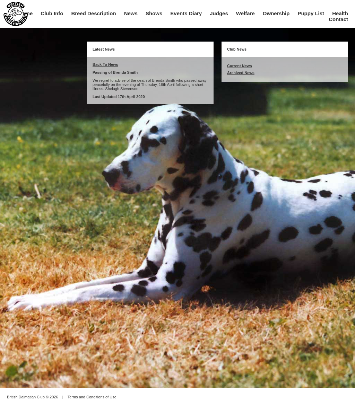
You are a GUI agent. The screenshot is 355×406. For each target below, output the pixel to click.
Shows (154, 13)
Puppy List (310, 13)
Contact (338, 19)
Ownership (276, 13)
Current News (239, 66)
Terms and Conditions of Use (92, 397)
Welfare (245, 13)
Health (340, 13)
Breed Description (93, 13)
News (131, 13)
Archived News (240, 73)
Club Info (52, 13)
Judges (219, 13)
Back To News (105, 64)
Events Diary (186, 13)
